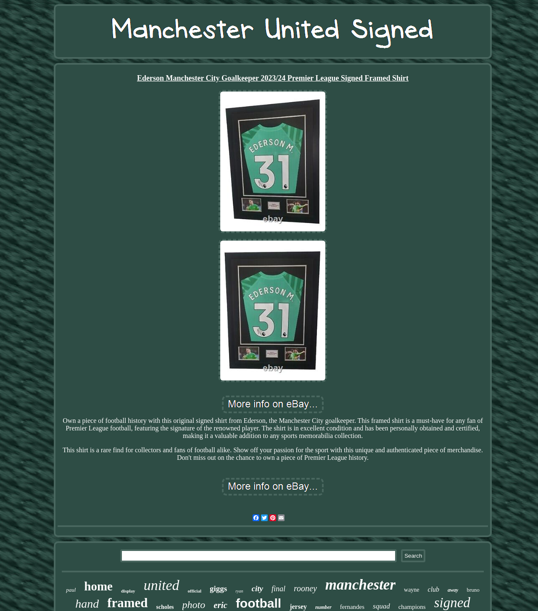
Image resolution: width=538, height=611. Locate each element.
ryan (239, 591)
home (98, 586)
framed (127, 602)
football (258, 603)
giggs (218, 588)
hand (87, 603)
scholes (165, 607)
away (453, 590)
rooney (305, 588)
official (194, 590)
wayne (411, 590)
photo (194, 604)
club (434, 589)
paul (71, 590)
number (323, 607)
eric (220, 605)
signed (452, 602)
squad (381, 606)
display (128, 590)
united (161, 585)
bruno (473, 590)
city (257, 588)
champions (412, 606)
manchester (360, 585)
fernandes (352, 606)
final (278, 589)
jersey (298, 606)
